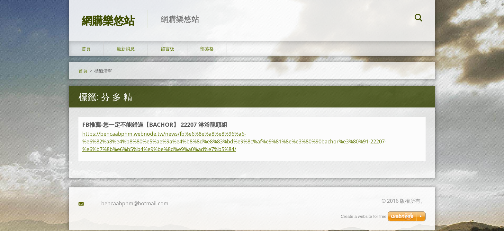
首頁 (86, 49)
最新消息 (126, 49)
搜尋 (418, 18)
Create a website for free (363, 216)
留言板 (167, 49)
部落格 (207, 49)
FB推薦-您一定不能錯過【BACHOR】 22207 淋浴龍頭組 (154, 124)
